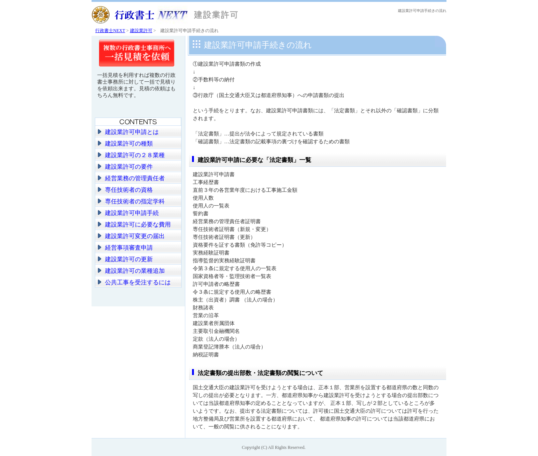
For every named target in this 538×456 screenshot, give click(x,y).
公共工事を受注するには (138, 282)
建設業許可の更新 (129, 259)
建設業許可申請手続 (132, 213)
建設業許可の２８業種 (135, 155)
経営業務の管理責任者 (135, 178)
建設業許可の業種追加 (135, 271)
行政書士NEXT (110, 30)
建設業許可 (141, 30)
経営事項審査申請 (129, 247)
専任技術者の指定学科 (135, 201)
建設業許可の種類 (129, 143)
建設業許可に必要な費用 (138, 224)
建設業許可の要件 (129, 166)
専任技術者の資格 (129, 190)
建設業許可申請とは (132, 132)
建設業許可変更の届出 (135, 236)
